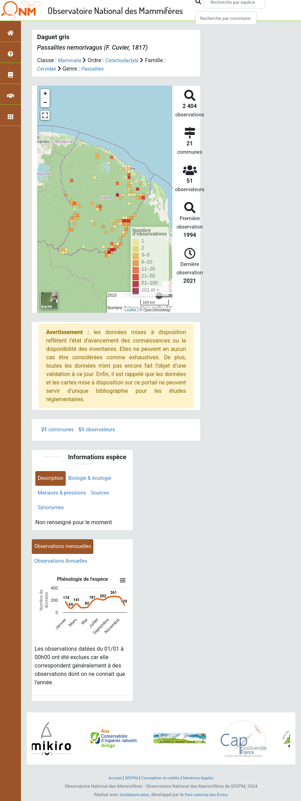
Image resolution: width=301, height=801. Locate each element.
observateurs (102, 430)
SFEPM (128, 780)
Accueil (110, 780)
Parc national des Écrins (208, 797)
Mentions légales (201, 780)
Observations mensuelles (65, 550)
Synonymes (52, 510)
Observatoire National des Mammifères (115, 10)
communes (59, 430)
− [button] (45, 103)
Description (52, 479)
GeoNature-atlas (132, 797)
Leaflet (130, 310)
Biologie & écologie (95, 479)
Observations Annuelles (63, 565)
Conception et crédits (160, 780)
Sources (106, 494)
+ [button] (45, 93)
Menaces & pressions (64, 494)
